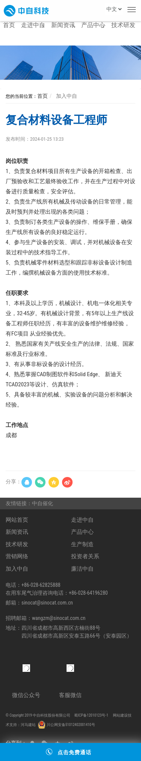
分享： (13, 481)
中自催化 (43, 503)
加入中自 (66, 96)
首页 (42, 96)
